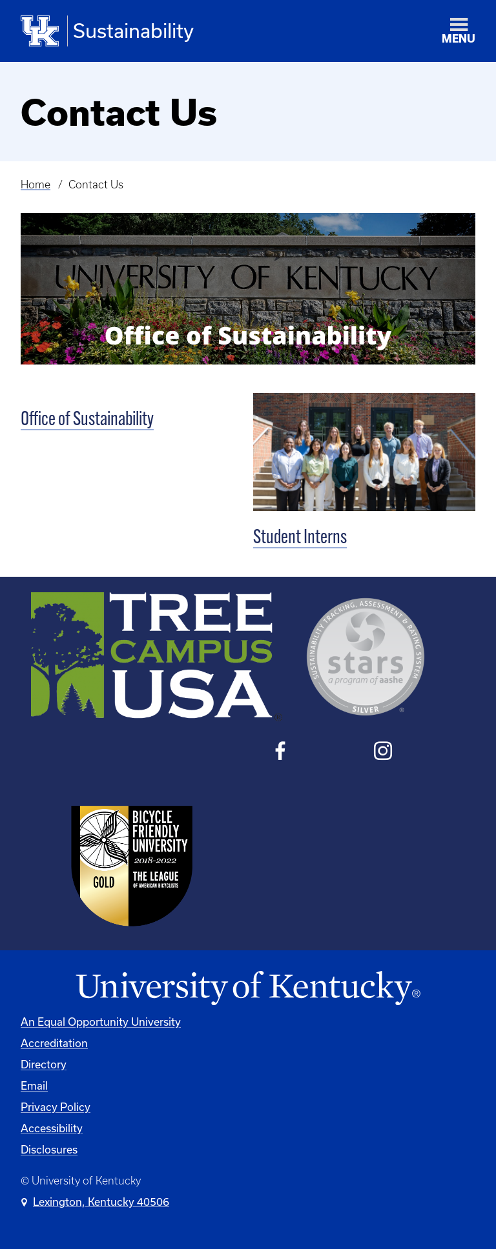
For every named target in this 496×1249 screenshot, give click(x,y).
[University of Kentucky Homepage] (248, 988)
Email (34, 1085)
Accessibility (52, 1128)
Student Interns (300, 538)
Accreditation (54, 1043)
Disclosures (49, 1149)
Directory (44, 1064)
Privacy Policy (55, 1107)
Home (35, 184)
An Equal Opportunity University (101, 1021)
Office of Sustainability (87, 420)
